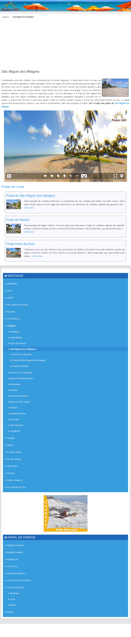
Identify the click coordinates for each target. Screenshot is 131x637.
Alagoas (5, 17)
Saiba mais (29, 207)
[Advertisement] (65, 44)
